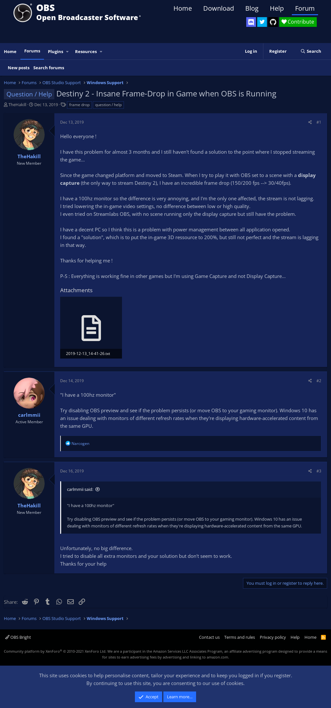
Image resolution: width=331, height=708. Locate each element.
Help (277, 8)
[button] (68, 52)
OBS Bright (18, 637)
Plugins (55, 51)
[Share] (310, 122)
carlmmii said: (80, 489)
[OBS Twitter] (262, 22)
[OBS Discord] (251, 22)
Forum (305, 8)
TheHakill (17, 104)
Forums (32, 51)
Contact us (209, 637)
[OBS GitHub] (273, 22)
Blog (252, 8)
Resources (86, 51)
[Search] (310, 51)
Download (218, 8)
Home (182, 8)
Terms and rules (239, 637)
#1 (318, 122)
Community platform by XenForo (55, 651)
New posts (18, 68)
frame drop (79, 104)
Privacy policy (273, 637)
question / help (108, 104)
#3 (318, 471)
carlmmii (29, 415)
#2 (318, 380)
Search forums (48, 68)
